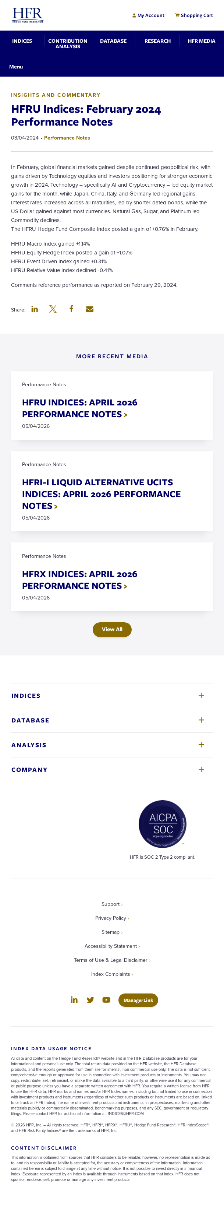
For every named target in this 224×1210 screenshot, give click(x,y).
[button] (34, 309)
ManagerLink (141, 999)
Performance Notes (67, 137)
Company (29, 769)
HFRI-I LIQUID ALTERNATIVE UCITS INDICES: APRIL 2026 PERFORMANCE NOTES (101, 493)
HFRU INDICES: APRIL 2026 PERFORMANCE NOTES (80, 408)
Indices (26, 695)
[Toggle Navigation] (16, 66)
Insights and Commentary (56, 95)
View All (112, 629)
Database (30, 720)
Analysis (29, 745)
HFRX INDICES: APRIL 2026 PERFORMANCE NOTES (80, 579)
